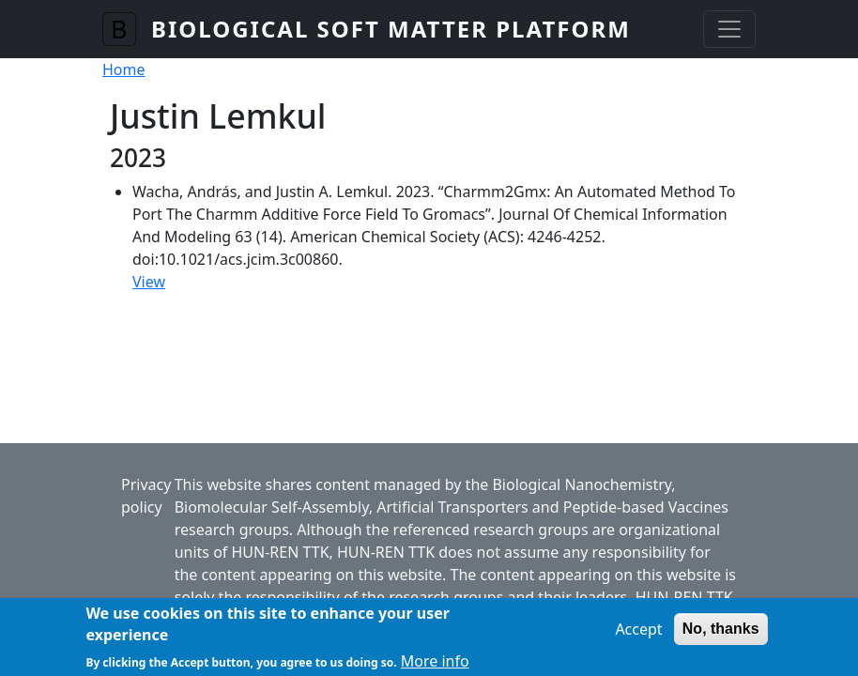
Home (124, 69)
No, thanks (720, 634)
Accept (638, 634)
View (148, 281)
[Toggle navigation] (729, 29)
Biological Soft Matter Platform (391, 28)
